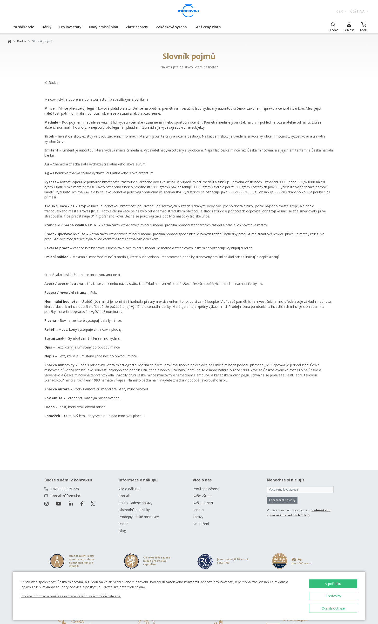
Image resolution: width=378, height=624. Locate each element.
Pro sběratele (23, 27)
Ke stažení (201, 523)
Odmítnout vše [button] (333, 608)
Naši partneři (203, 502)
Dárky (47, 27)
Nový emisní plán (103, 27)
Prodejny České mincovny (139, 516)
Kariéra (198, 509)
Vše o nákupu (129, 488)
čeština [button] (357, 11)
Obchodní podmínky (134, 509)
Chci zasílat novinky (282, 500)
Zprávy (198, 516)
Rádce (21, 41)
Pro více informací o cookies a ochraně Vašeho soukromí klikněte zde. (71, 596)
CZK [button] (340, 11)
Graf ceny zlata (208, 27)
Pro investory (70, 27)
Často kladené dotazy (135, 502)
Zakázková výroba (171, 27)
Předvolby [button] (333, 596)
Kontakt (125, 495)
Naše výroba (202, 495)
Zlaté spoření (137, 27)
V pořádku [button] (333, 583)
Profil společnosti (206, 488)
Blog (122, 530)
